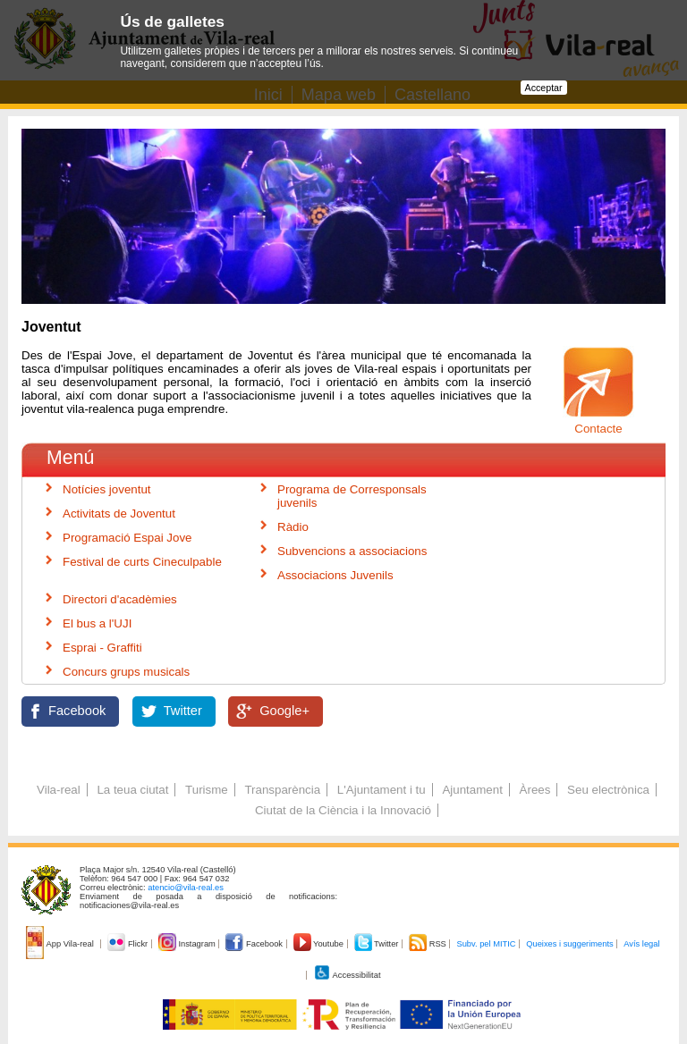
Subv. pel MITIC (485, 943)
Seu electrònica (608, 789)
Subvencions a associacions (352, 551)
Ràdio (293, 527)
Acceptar (544, 87)
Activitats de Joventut (119, 513)
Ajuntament (472, 789)
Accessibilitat (347, 975)
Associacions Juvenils (335, 575)
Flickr (128, 943)
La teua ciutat (132, 789)
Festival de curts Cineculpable (142, 561)
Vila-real (59, 789)
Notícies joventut (107, 489)
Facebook (77, 710)
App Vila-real (61, 943)
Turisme (206, 789)
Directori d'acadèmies (120, 599)
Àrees (535, 789)
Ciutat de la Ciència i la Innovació (343, 810)
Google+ (284, 710)
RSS (428, 943)
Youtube (319, 943)
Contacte (598, 428)
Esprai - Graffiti (102, 647)
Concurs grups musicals (126, 671)
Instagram (188, 943)
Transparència (282, 789)
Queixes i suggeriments (569, 943)
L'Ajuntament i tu (381, 789)
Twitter (183, 710)
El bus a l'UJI (97, 623)
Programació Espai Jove (127, 537)
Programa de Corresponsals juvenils (352, 496)
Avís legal (641, 943)
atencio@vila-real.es (186, 887)
